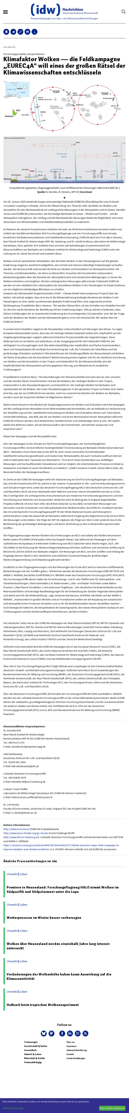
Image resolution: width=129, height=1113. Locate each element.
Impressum (72, 1046)
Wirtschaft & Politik (34, 1058)
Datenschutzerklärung (77, 1050)
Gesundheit (30, 1050)
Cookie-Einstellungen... (13, 1108)
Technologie (30, 1042)
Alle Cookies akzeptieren (112, 1108)
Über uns (71, 1042)
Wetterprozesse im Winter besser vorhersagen (44, 917)
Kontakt (70, 1054)
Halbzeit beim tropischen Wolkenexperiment (43, 1004)
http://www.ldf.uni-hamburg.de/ (21, 837)
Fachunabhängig (32, 1062)
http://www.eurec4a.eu (16, 829)
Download (86, 192)
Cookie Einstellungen (76, 1058)
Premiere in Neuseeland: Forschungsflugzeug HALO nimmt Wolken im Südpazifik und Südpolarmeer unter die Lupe (63, 889)
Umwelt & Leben (32, 1054)
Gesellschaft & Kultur (35, 1046)
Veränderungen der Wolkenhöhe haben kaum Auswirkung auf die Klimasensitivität (59, 976)
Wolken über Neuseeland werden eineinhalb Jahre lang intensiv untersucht (58, 946)
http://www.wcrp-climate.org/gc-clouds (25, 833)
